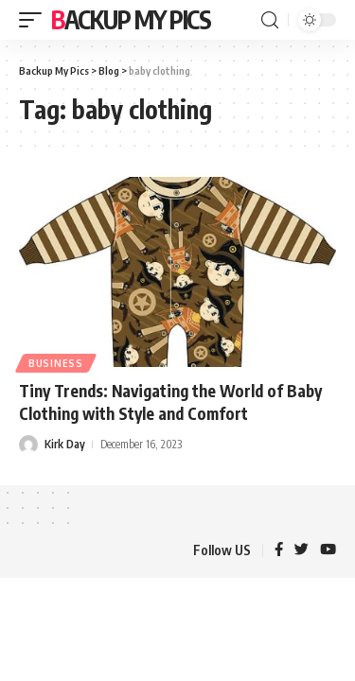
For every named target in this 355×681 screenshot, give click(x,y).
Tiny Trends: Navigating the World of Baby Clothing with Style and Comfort (170, 402)
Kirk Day (64, 444)
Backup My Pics (131, 19)
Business (55, 363)
